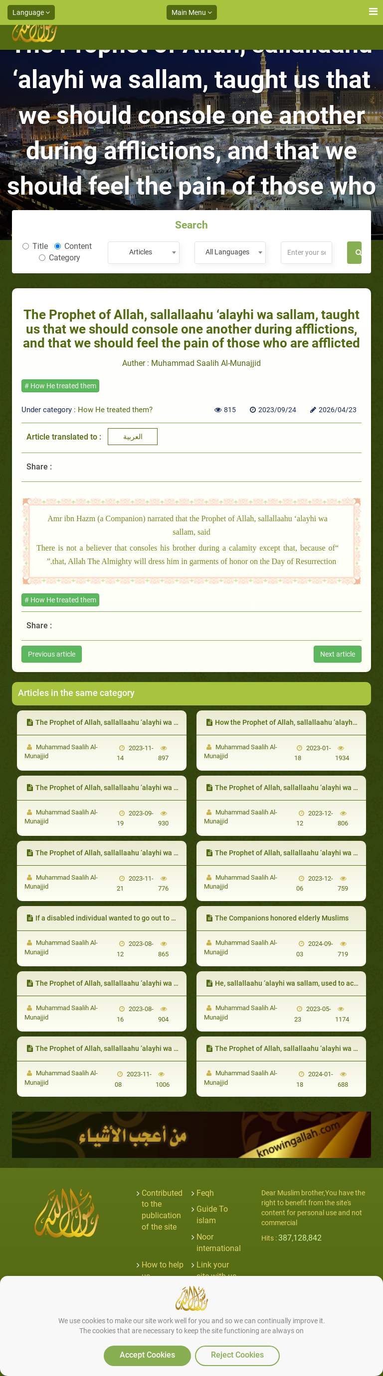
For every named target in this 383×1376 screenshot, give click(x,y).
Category (59, 257)
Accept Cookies (147, 1355)
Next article (337, 654)
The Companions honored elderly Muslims (277, 918)
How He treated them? (115, 409)
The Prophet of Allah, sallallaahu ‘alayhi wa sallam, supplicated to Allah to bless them (166, 853)
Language (31, 12)
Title (35, 246)
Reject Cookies (237, 1355)
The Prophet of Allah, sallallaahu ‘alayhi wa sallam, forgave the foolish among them (163, 983)
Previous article (51, 654)
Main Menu (192, 12)
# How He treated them (60, 386)
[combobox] (143, 252)
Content (73, 246)
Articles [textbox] (140, 252)
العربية (133, 437)
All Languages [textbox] (227, 252)
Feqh (205, 1193)
